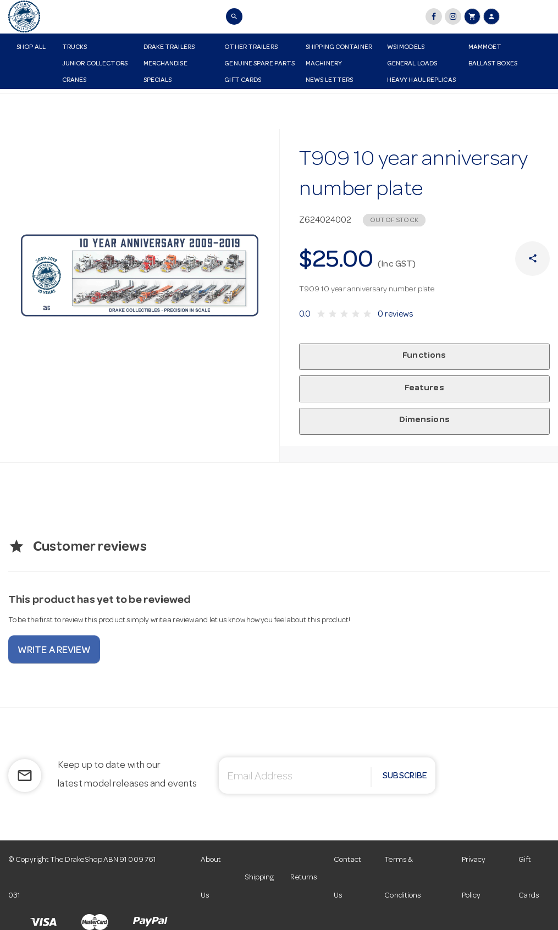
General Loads (412, 64)
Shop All (31, 48)
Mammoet (485, 48)
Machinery (324, 64)
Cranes (74, 81)
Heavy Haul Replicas (421, 81)
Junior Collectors (95, 64)
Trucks (74, 48)
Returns (303, 878)
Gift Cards (242, 81)
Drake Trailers (169, 48)
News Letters (329, 81)
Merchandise (165, 64)
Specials (157, 81)
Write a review (54, 651)
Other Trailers (250, 48)
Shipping (259, 878)
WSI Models (405, 48)
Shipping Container (339, 48)
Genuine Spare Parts (259, 64)
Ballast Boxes (492, 64)
